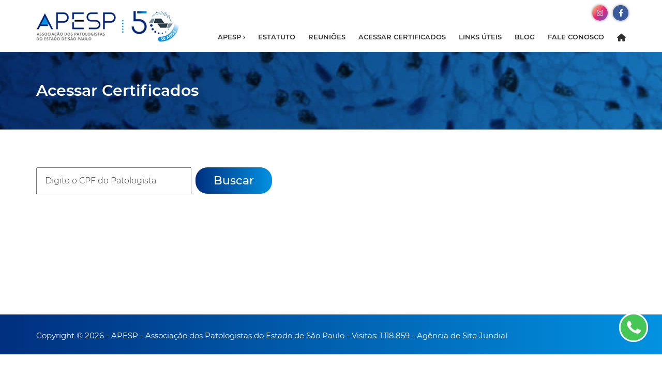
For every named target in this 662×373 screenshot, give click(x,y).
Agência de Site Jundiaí (462, 335)
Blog (525, 37)
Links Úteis (480, 37)
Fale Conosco (576, 37)
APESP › (231, 37)
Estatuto (276, 37)
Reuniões (326, 37)
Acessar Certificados (402, 37)
